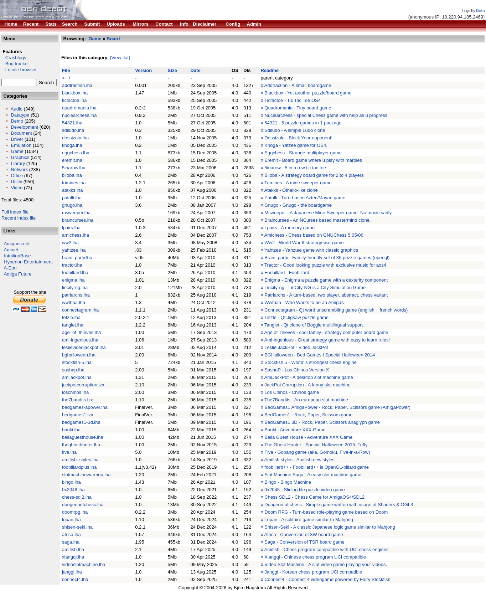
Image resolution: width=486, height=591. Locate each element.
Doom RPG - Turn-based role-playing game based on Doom (326, 512)
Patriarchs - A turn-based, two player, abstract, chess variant (326, 295)
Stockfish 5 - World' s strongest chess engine (310, 362)
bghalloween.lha (78, 355)
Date (195, 70)
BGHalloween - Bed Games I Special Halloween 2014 (319, 355)
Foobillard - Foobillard (286, 272)
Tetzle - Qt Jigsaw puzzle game (296, 317)
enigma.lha (73, 280)
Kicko (480, 11)
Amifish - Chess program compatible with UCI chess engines (326, 549)
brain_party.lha (77, 257)
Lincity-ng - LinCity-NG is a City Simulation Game (315, 287)
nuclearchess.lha (79, 115)
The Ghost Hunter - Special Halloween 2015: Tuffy (316, 444)
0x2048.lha (73, 489)
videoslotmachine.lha (83, 564)
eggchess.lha (75, 152)
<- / (66, 78)
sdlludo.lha (73, 130)
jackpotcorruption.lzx (83, 384)
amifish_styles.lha (80, 459)
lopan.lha (71, 519)
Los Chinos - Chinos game (291, 392)
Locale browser (19, 69)
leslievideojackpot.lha (84, 347)
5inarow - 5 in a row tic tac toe (295, 167)
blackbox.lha (75, 93)
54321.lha (72, 122)
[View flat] (120, 57)
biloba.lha (72, 175)
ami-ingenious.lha (80, 340)
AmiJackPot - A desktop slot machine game (308, 377)
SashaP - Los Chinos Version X (296, 369)
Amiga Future (18, 274)
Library (18, 163)
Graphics (20, 157)
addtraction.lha (77, 85)
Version (143, 70)
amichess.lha (75, 235)
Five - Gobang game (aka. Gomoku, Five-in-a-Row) (317, 452)
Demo (17, 121)
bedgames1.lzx (77, 414)
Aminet (11, 249)
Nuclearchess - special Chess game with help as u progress (325, 115)
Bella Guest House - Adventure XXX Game (308, 437)
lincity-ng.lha (75, 287)
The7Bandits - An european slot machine (306, 399)
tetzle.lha (71, 317)
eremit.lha (72, 160)
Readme (269, 70)
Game (17, 151)
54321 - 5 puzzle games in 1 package (302, 122)
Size (172, 70)
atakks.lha (72, 190)
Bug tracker (15, 63)
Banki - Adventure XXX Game (294, 429)
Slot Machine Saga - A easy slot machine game (312, 474)
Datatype (20, 115)
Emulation (21, 145)
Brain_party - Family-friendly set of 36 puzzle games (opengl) (326, 257)
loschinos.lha (75, 392)
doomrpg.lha (75, 512)
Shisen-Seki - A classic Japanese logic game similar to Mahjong (329, 527)
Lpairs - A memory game (289, 227)
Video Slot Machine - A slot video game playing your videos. (325, 564)
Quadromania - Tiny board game (297, 108)
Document (21, 133)
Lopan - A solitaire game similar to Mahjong (308, 519)
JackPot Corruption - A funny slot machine (307, 384)
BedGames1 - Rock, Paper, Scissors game (308, 414)
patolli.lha (72, 197)
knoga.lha (72, 145)
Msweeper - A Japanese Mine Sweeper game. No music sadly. (328, 212)
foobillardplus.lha (79, 467)
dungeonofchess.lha (82, 504)
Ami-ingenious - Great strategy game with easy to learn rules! (327, 340)
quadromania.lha (79, 108)
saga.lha (70, 542)
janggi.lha (72, 572)
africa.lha (71, 534)
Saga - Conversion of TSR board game (304, 542)
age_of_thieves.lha (81, 332)
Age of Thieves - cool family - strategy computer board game (326, 332)
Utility (16, 181)
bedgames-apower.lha (85, 407)
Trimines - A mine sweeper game (298, 182)
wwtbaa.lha (73, 302)
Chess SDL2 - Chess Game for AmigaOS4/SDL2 (314, 497)
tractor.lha (72, 265)
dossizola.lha (75, 137)
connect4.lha (75, 579)
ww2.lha (70, 242)
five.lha (69, 452)
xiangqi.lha (73, 557)
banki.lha (71, 429)
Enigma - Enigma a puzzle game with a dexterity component (326, 280)
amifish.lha (73, 549)
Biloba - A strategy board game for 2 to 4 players (313, 175)
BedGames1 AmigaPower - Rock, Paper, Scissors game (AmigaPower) (337, 407)
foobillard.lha (75, 272)
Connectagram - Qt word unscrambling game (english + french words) (336, 310)
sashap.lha (73, 369)
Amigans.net (17, 243)
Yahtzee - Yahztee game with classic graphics (311, 250)
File (66, 70)
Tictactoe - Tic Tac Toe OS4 (292, 100)
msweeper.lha (76, 212)
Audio (16, 109)
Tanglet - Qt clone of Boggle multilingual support (313, 325)
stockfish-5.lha (77, 362)
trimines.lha (74, 182)
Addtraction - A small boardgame (297, 85)
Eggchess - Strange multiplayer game (303, 152)
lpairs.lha (71, 227)
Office (17, 175)
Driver (17, 139)
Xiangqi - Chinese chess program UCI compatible (315, 557)
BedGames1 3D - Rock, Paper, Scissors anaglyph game (322, 422)
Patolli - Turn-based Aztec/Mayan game (304, 197)
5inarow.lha (74, 167)
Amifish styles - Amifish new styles (299, 459)
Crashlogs (13, 57)
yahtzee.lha (74, 250)
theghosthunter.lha (81, 444)
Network (19, 169)
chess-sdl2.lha (77, 497)
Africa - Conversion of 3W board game (303, 534)
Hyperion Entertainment (28, 261)
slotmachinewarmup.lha (86, 474)
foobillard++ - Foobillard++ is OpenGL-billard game (316, 467)
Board (113, 38)
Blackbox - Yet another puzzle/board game (307, 93)
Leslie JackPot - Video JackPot (296, 347)
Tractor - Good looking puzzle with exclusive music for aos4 (325, 265)
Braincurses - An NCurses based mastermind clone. (317, 220)
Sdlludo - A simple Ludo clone (294, 130)
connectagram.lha (80, 310)
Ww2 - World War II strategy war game (304, 242)
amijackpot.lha (77, 377)
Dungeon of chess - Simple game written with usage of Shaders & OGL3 (338, 504)
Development (24, 127)
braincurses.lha (77, 220)
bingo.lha (71, 482)
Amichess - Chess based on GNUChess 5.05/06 (313, 235)
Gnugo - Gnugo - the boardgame (298, 205)
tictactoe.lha (74, 100)
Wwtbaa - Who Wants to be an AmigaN (304, 302)
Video (16, 187)
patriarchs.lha (76, 295)
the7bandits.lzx (77, 399)
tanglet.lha (72, 325)
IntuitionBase (17, 255)
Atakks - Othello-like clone (291, 190)
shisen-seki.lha (77, 527)
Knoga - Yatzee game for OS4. (295, 145)
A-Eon (10, 268)
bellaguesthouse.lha (82, 437)
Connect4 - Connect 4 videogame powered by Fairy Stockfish (327, 579)
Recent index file (18, 218)
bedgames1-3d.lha (81, 422)
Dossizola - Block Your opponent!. (299, 137)
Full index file (15, 212)
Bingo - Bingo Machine (287, 482)
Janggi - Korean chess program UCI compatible (313, 572)
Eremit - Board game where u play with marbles (313, 160)
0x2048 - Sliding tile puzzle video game (304, 489)
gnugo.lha (72, 205)
